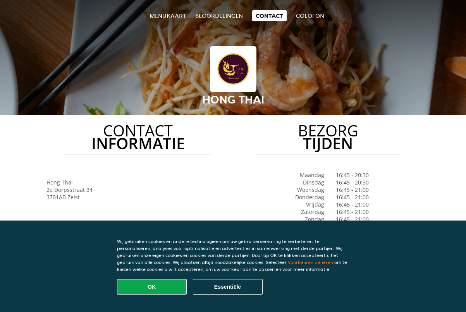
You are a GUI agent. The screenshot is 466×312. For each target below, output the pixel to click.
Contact (269, 16)
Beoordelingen (219, 16)
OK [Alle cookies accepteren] (152, 287)
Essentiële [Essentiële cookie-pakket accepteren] (227, 287)
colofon (310, 16)
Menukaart (168, 16)
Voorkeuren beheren (310, 262)
